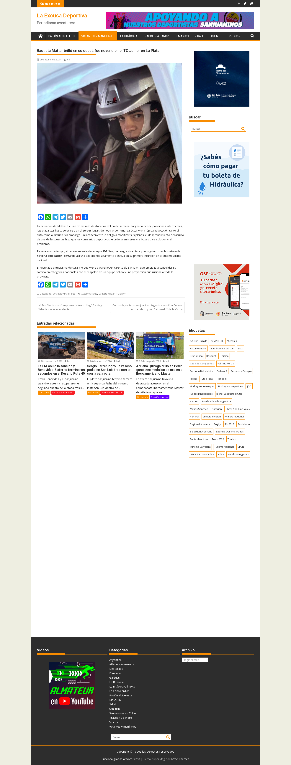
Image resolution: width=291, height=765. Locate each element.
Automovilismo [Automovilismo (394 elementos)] (198, 348)
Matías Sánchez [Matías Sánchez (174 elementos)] (199, 409)
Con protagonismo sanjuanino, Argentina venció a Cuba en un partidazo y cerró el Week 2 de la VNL (147, 307)
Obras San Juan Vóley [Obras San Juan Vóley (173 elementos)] (237, 409)
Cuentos (217, 36)
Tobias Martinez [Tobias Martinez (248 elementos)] (199, 439)
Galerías (114, 677)
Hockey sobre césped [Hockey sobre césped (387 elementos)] (202, 386)
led (67, 59)
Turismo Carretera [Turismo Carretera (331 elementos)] (200, 446)
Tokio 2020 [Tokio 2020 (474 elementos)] (218, 439)
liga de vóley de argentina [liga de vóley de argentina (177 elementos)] (216, 401)
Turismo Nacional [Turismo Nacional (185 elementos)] (224, 446)
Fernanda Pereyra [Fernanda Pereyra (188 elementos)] (241, 371)
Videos (113, 722)
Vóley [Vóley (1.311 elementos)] (221, 454)
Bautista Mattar (107, 293)
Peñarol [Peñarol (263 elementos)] (194, 416)
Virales (200, 36)
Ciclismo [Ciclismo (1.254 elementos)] (224, 356)
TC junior (121, 293)
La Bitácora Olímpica (122, 686)
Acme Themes (180, 759)
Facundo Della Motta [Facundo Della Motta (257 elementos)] (201, 371)
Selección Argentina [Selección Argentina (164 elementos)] (201, 431)
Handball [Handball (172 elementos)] (222, 378)
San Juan (114, 709)
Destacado (45, 293)
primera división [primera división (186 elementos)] (212, 416)
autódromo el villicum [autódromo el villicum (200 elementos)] (222, 348)
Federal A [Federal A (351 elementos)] (222, 371)
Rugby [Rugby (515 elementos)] (217, 424)
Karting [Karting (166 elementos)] (194, 401)
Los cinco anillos (119, 691)
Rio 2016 (234, 36)
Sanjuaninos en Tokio (122, 713)
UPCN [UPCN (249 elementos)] (241, 446)
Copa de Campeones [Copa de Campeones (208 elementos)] (202, 363)
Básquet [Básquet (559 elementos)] (211, 356)
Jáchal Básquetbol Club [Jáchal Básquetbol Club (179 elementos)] (229, 393)
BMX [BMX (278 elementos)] (240, 348)
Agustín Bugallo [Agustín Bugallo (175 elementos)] (198, 341)
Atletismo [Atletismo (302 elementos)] (232, 341)
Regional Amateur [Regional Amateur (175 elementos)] (200, 424)
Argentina (115, 660)
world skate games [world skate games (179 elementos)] (238, 454)
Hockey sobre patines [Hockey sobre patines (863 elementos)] (230, 386)
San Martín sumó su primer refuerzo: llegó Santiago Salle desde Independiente (71, 307)
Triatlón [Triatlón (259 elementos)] (232, 439)
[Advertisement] (221, 229)
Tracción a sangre (156, 36)
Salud (112, 704)
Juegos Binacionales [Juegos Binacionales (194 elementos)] (201, 393)
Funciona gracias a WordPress (121, 759)
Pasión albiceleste (62, 36)
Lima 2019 (182, 36)
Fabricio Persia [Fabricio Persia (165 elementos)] (226, 363)
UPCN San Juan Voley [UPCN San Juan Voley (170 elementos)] (202, 454)
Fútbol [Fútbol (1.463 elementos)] (193, 378)
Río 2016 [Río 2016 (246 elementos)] (229, 424)
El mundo (115, 673)
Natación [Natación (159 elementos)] (217, 409)
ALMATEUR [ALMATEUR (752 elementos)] (217, 341)
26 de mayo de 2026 (50, 361)
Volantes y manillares (98, 36)
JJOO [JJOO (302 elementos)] (249, 386)
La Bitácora (128, 36)
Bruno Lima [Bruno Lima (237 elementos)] (196, 356)
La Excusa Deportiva (62, 15)
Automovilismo (89, 293)
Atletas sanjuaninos (121, 664)
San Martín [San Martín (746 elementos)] (244, 424)
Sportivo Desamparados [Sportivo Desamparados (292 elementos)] (230, 431)
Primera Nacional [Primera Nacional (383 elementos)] (234, 416)
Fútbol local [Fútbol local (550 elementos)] (207, 378)
